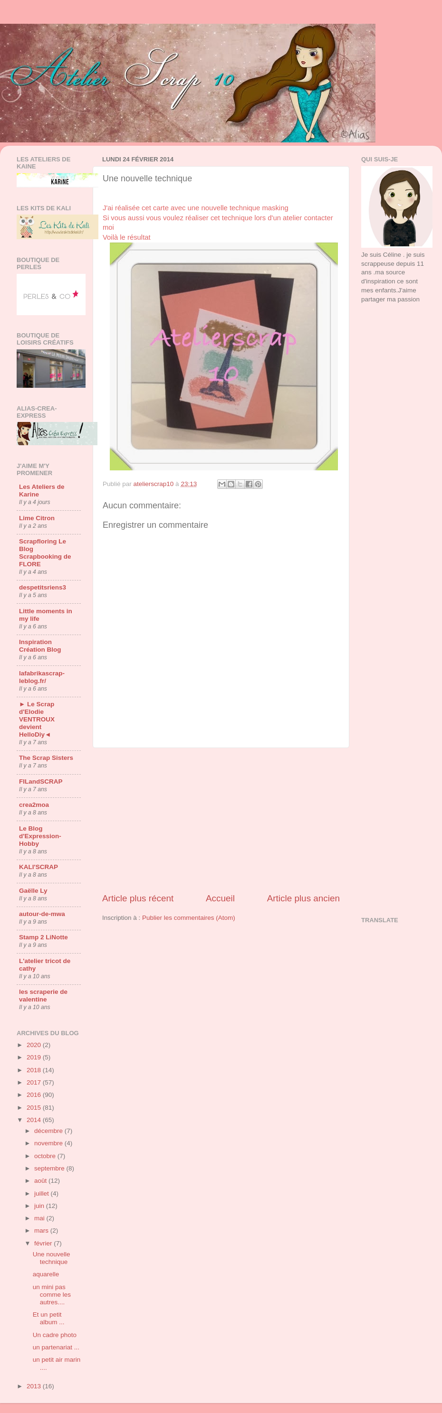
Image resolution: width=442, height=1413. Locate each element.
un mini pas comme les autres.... (52, 1294)
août (41, 1180)
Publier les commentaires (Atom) (188, 917)
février (44, 1243)
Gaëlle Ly (33, 890)
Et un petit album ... (49, 1318)
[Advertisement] (221, 820)
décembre (49, 1130)
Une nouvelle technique (51, 1258)
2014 (35, 1119)
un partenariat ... (56, 1347)
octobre (46, 1156)
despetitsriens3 (42, 587)
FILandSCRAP (41, 781)
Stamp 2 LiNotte (43, 937)
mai (40, 1218)
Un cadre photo (55, 1334)
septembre (50, 1168)
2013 (35, 1386)
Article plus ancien (303, 898)
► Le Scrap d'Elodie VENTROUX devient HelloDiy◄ (37, 719)
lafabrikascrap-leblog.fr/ (42, 677)
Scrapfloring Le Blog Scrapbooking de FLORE (45, 553)
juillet (42, 1193)
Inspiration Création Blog (40, 645)
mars (42, 1230)
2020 (35, 1044)
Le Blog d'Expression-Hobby (40, 836)
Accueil (220, 898)
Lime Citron (37, 518)
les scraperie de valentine (43, 995)
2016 (35, 1094)
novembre (49, 1143)
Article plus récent (137, 898)
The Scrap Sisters (46, 757)
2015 (35, 1107)
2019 (35, 1057)
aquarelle (46, 1274)
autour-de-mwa (42, 913)
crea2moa (34, 804)
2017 (35, 1082)
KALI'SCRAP (38, 866)
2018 (35, 1070)
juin (40, 1205)
